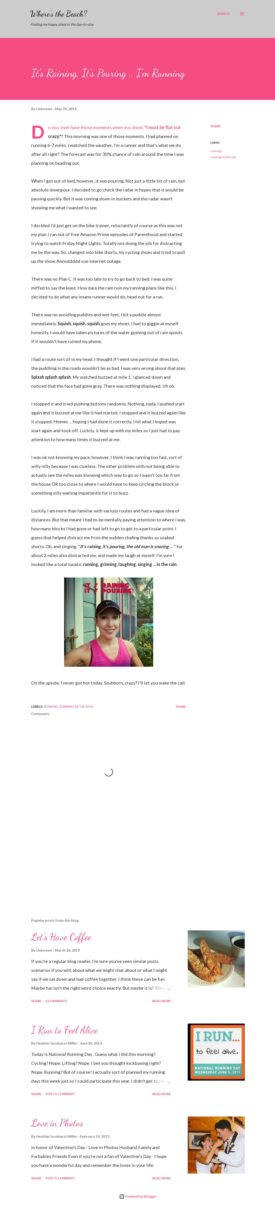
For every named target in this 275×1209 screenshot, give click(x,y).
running (215, 151)
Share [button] (215, 126)
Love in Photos (57, 1123)
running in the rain (223, 157)
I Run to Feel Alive (64, 1030)
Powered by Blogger (137, 1196)
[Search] (223, 14)
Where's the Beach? (58, 14)
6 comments (56, 1001)
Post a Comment (60, 1094)
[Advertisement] (106, 862)
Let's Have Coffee (61, 937)
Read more (161, 1001)
